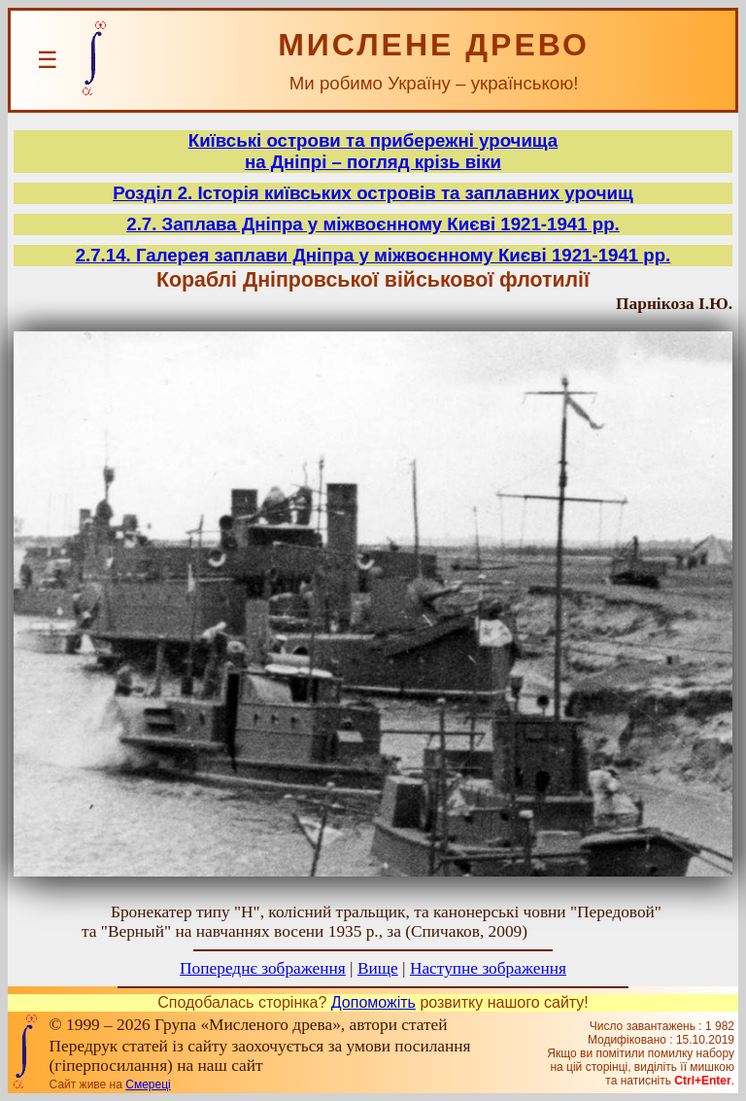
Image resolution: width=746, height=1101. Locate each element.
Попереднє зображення (263, 968)
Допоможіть (373, 1002)
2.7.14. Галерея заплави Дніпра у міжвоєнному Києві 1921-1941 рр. (373, 255)
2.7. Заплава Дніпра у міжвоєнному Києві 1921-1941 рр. (372, 224)
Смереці (147, 1084)
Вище (377, 968)
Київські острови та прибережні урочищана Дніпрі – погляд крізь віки (373, 151)
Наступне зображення (488, 968)
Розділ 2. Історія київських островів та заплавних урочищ (373, 193)
